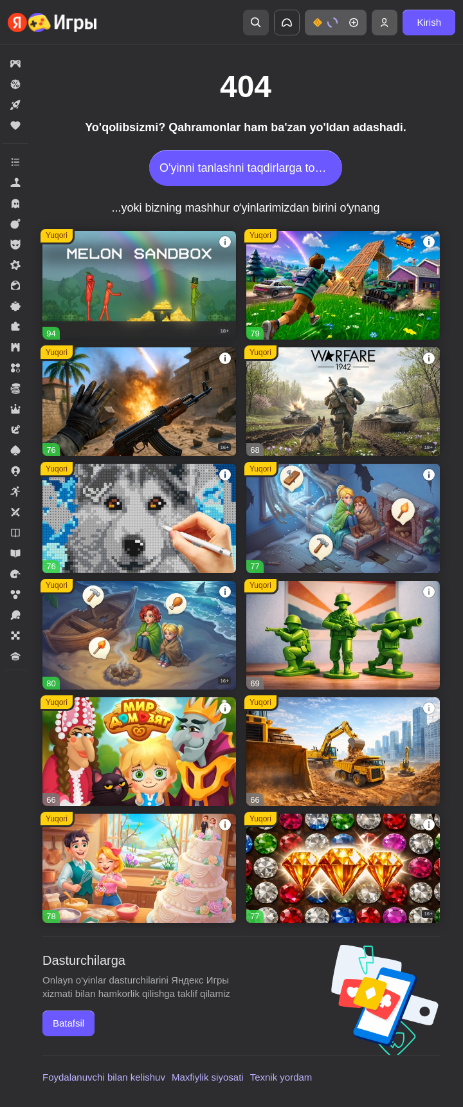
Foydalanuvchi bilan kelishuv (103, 1077)
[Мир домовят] (139, 751)
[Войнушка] (343, 635)
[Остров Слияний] (139, 635)
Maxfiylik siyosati (208, 1077)
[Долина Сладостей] (139, 868)
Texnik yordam (281, 1077)
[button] (336, 22)
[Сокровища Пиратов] (343, 868)
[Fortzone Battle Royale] (343, 285)
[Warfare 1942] (343, 401)
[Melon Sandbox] (139, 285)
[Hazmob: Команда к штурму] (139, 401)
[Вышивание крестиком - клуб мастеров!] (139, 518)
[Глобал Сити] (343, 751)
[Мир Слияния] (343, 518)
